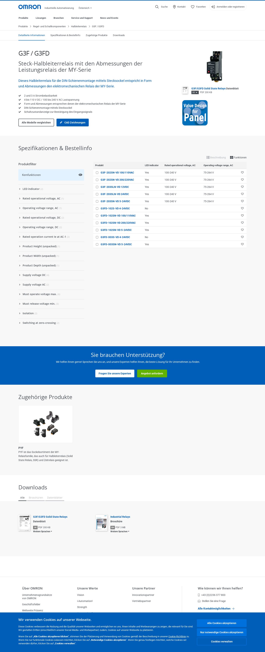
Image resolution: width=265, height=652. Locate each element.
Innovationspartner (143, 594)
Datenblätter (54, 497)
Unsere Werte (87, 588)
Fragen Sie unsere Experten (115, 373)
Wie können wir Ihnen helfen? (220, 588)
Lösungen (41, 18)
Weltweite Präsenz (32, 610)
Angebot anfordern (152, 373)
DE (193, 92)
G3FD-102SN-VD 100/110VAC (118, 215)
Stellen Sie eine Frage (212, 601)
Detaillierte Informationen (31, 35)
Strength (82, 607)
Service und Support (82, 18)
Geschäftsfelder (31, 604)
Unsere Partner (143, 588)
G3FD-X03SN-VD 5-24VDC (116, 244)
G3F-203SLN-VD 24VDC (115, 194)
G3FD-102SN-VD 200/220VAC (118, 223)
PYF (20, 448)
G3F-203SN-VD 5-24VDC (115, 201)
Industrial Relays (120, 516)
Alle (22, 497)
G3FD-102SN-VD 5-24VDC (116, 230)
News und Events (109, 18)
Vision (80, 594)
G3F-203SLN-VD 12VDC (115, 187)
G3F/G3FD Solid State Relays (215, 88)
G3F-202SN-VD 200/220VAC (117, 179)
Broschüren (36, 497)
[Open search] (161, 6)
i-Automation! (85, 601)
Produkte (23, 18)
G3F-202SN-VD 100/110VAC (117, 172)
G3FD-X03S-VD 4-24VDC (115, 237)
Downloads (119, 35)
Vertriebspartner (141, 601)
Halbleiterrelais (79, 26)
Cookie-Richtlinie (177, 636)
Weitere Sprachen (41, 531)
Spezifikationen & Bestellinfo (65, 35)
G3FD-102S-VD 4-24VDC (115, 208)
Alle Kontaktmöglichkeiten (216, 608)
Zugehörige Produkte (96, 35)
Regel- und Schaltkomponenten (49, 26)
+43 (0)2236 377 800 (211, 594)
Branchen (59, 18)
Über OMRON (32, 588)
